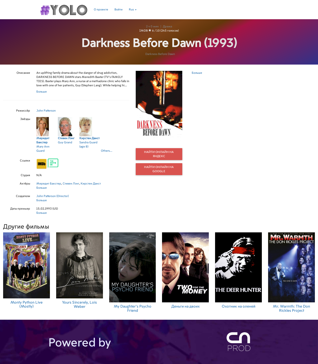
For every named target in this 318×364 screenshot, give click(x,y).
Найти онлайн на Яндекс (159, 154)
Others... (106, 150)
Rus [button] (133, 9)
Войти (118, 9)
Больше (41, 91)
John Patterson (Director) (52, 196)
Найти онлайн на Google (159, 169)
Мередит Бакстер (48, 183)
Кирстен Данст (91, 183)
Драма (167, 26)
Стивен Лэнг (71, 183)
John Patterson (46, 110)
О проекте (101, 9)
